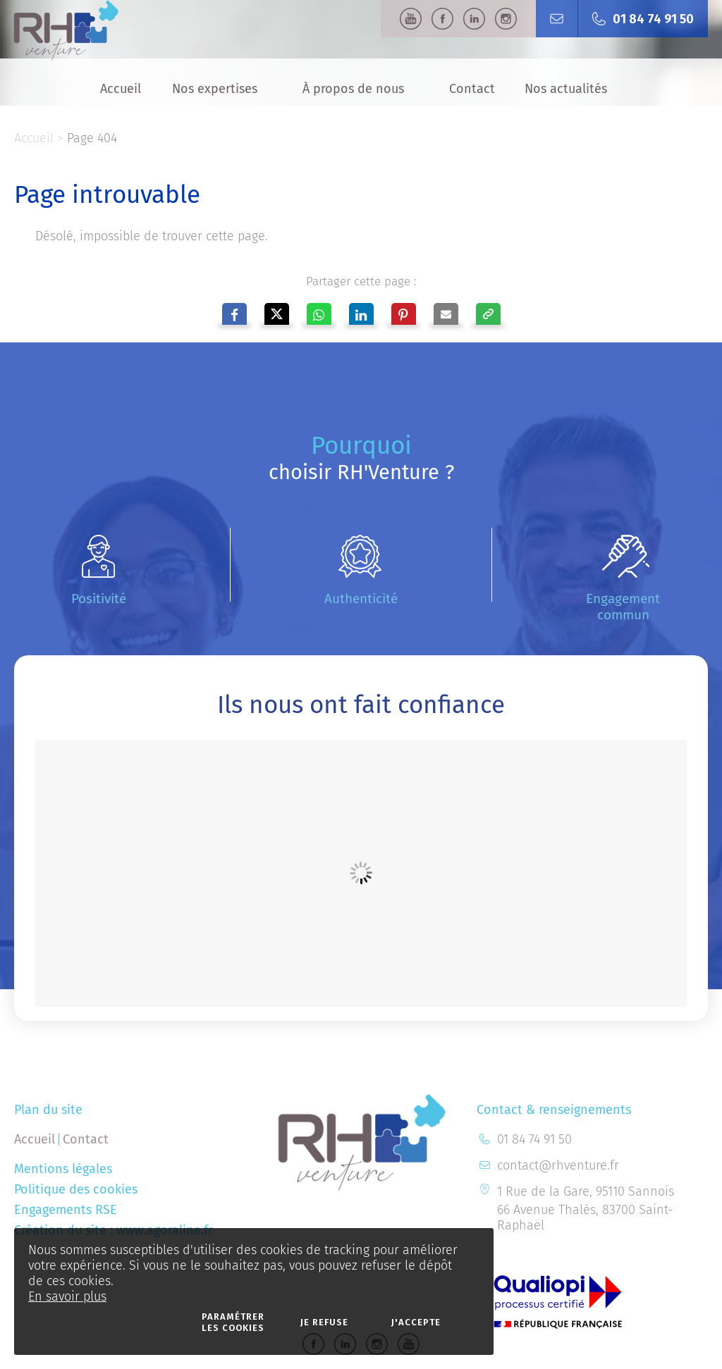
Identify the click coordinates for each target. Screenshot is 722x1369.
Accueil (34, 138)
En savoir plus (67, 1296)
